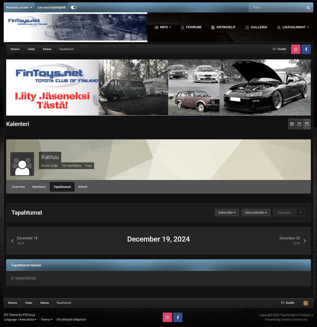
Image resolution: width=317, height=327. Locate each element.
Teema (46, 319)
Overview (18, 187)
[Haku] (262, 7)
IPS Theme (11, 315)
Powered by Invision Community (286, 319)
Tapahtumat (62, 187)
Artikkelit (226, 27)
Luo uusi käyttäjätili (51, 7)
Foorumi (193, 27)
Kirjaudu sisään (19, 7)
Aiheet (82, 187)
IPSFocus (29, 315)
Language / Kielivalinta (20, 319)
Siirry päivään (256, 212)
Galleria (258, 27)
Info (164, 27)
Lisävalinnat (294, 27)
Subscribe (226, 212)
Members (39, 187)
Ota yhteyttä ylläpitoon (71, 319)
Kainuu (50, 156)
